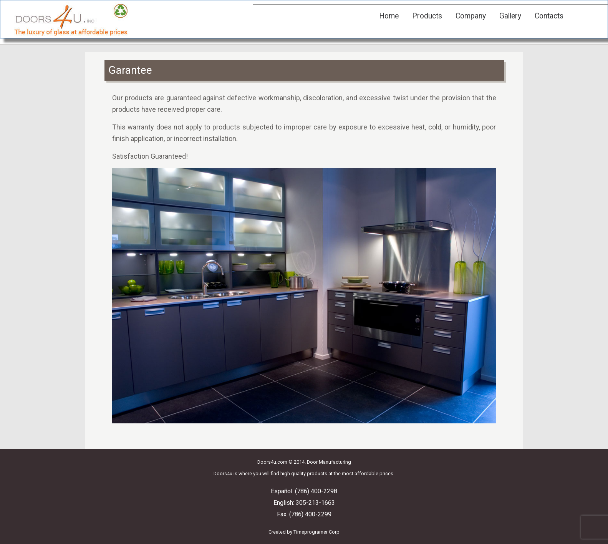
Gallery (510, 16)
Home (389, 16)
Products (427, 16)
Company (471, 16)
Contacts (549, 16)
